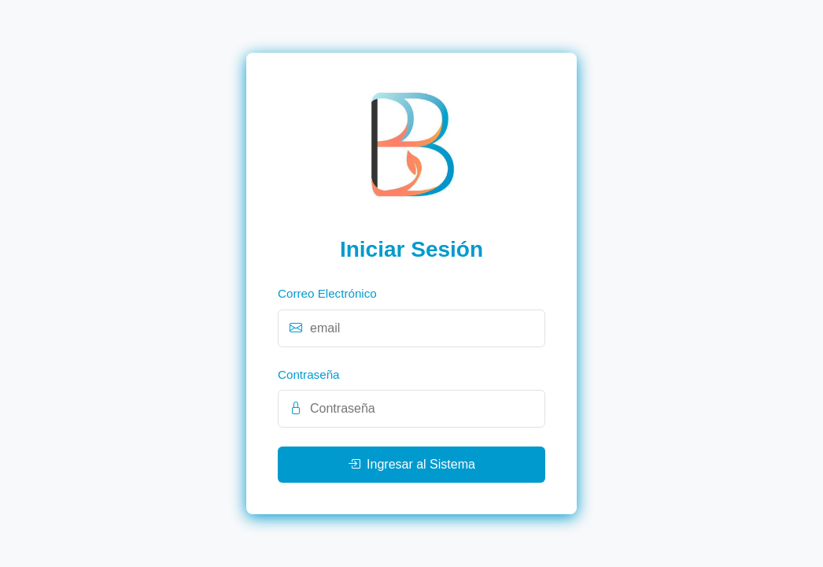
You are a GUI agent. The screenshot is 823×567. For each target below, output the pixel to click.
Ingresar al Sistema (411, 465)
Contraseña (309, 374)
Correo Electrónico (327, 293)
